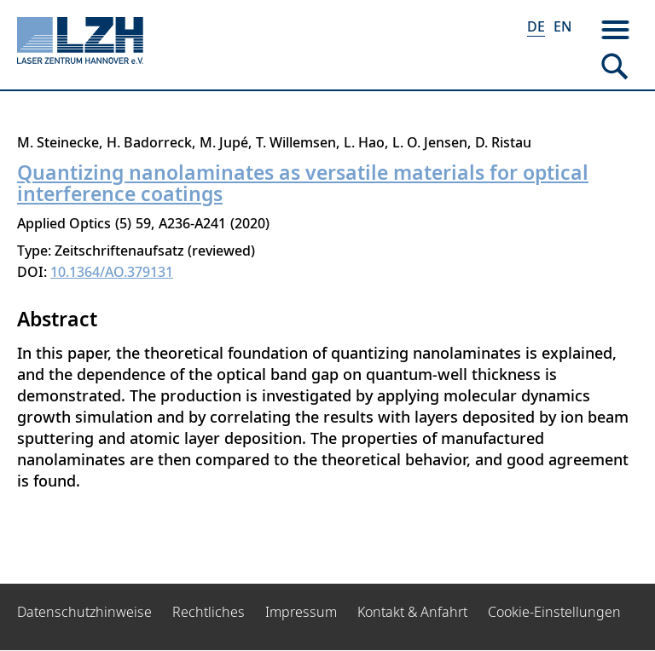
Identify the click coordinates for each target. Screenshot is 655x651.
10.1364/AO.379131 (111, 271)
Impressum (301, 611)
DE (536, 26)
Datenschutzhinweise (84, 611)
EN (562, 26)
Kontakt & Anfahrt (412, 611)
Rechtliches (208, 611)
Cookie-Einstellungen (554, 611)
